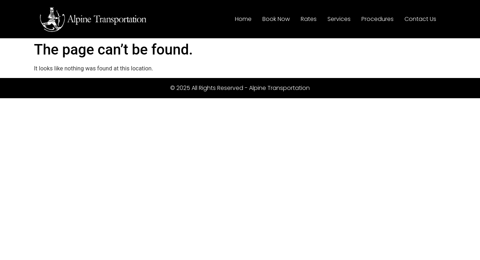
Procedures (377, 19)
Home (243, 19)
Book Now (276, 19)
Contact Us (420, 19)
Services (339, 19)
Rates (309, 19)
